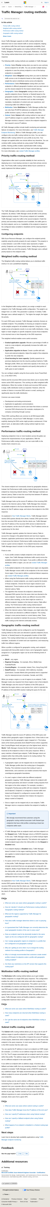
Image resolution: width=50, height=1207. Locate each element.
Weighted (8, 76)
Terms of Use (24, 1201)
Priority (7, 65)
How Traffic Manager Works (21, 516)
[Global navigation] (2, 2)
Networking (18, 6)
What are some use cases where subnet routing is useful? (24, 1106)
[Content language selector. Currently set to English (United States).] (11, 1190)
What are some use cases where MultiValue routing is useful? (25, 1009)
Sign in (46, 2)
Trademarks (33, 1201)
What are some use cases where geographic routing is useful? (26, 903)
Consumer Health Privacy (9, 1201)
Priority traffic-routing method (11, 26)
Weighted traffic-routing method (12, 28)
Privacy (41, 1199)
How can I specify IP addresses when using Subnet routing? (25, 1114)
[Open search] (42, 2)
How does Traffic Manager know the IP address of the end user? (26, 1110)
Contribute (34, 1199)
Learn (3, 6)
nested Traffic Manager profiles (29, 151)
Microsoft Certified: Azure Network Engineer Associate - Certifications (23, 1172)
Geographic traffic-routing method (13, 33)
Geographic (9, 91)
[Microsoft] (25, 2)
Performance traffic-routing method (13, 31)
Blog (25, 1199)
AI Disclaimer (5, 1199)
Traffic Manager (28, 6)
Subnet (7, 115)
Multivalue (8, 107)
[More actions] (46, 6)
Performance (9, 83)
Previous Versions (16, 1199)
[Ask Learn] (43, 6)
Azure (10, 6)
